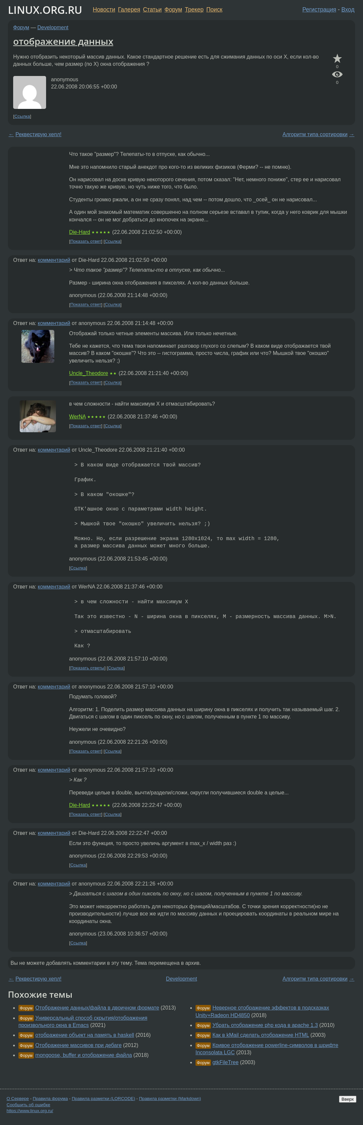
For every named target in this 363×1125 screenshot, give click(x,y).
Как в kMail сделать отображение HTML (260, 1035)
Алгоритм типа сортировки (315, 134)
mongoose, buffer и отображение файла (83, 1055)
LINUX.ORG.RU (45, 10)
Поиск (214, 9)
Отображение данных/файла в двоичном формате (97, 1008)
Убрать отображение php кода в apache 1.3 (265, 1025)
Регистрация (319, 9)
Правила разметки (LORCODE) (103, 1098)
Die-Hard (79, 232)
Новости (104, 9)
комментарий (54, 260)
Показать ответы (87, 667)
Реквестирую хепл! (38, 134)
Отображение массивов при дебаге (78, 1045)
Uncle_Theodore (88, 373)
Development (53, 27)
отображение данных (63, 41)
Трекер (194, 9)
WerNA (77, 416)
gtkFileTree (225, 1062)
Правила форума (50, 1098)
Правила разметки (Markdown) (170, 1098)
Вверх (348, 1099)
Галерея (129, 9)
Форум (173, 9)
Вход (347, 9)
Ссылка (22, 116)
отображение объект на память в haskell (84, 1035)
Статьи (152, 9)
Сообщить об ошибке (28, 1104)
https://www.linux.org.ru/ (30, 1110)
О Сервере (18, 1098)
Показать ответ (85, 241)
